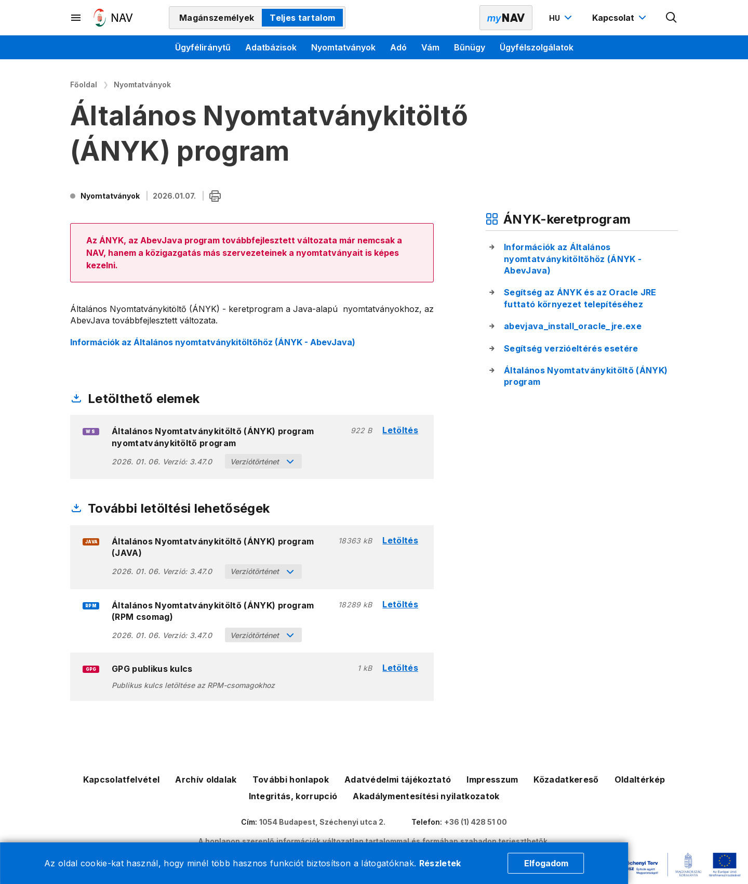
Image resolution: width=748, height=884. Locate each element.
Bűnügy (469, 47)
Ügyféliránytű (203, 47)
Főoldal (83, 84)
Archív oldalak (205, 779)
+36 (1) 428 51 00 (475, 821)
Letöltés (400, 430)
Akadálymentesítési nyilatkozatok (426, 796)
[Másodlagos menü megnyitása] (76, 17)
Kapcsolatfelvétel (121, 779)
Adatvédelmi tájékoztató (397, 779)
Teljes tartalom (302, 17)
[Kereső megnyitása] (671, 17)
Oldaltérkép (640, 779)
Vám (430, 47)
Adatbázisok (271, 47)
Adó (398, 47)
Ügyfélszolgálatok (536, 47)
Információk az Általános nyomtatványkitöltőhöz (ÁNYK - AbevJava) (212, 342)
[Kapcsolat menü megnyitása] (620, 17)
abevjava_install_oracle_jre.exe (573, 326)
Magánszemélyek (216, 17)
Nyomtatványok (343, 47)
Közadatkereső (565, 779)
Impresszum (492, 779)
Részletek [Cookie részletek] (440, 863)
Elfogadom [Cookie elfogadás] (546, 863)
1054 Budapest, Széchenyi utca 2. (322, 821)
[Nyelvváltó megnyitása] (562, 17)
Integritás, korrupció (293, 796)
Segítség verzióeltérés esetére (571, 348)
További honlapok (290, 779)
